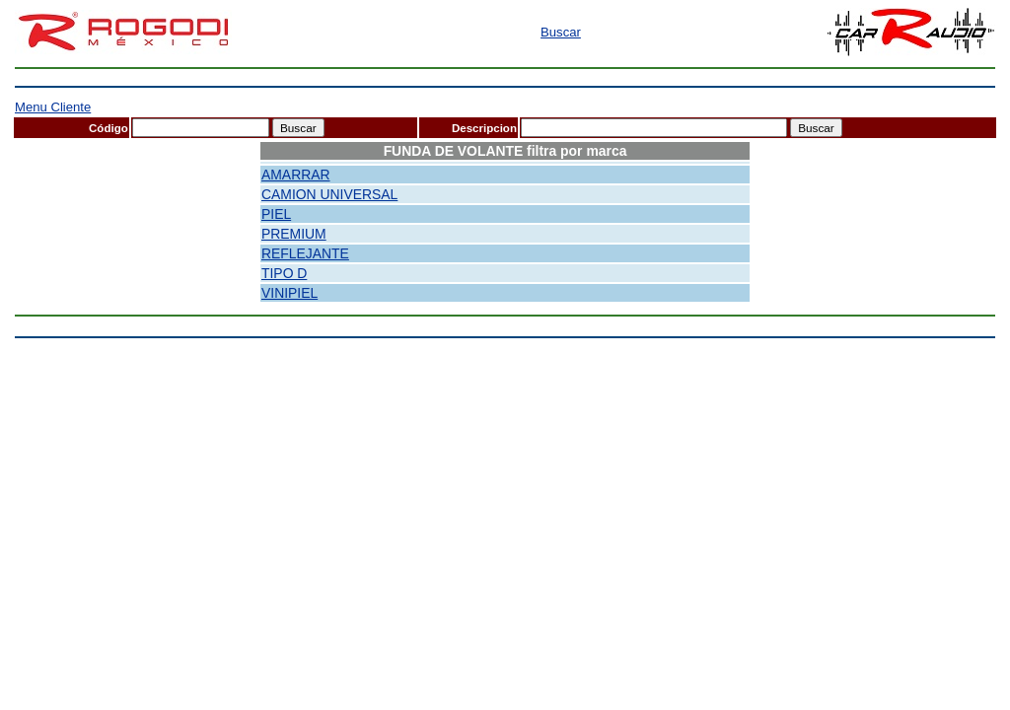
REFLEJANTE (305, 253)
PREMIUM (293, 234)
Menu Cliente (53, 107)
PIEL (276, 214)
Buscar (561, 32)
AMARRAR (295, 174)
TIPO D (284, 273)
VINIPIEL (289, 293)
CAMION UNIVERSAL (329, 194)
